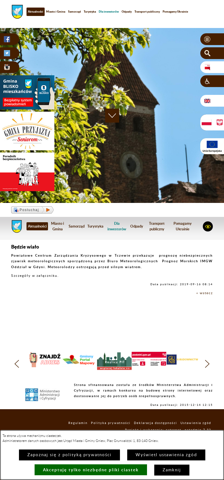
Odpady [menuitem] (127, 11)
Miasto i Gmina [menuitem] (55, 11)
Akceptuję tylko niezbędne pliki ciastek (91, 470)
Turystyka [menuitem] (90, 11)
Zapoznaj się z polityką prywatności (69, 455)
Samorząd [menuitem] (74, 11)
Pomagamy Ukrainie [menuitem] (175, 11)
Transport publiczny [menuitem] (147, 11)
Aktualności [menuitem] (35, 11)
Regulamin (78, 423)
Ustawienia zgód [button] (195, 423)
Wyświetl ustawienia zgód (166, 455)
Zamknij (172, 470)
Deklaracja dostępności (155, 423)
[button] (212, 39)
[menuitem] (108, 12)
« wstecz (204, 293)
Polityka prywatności (111, 423)
